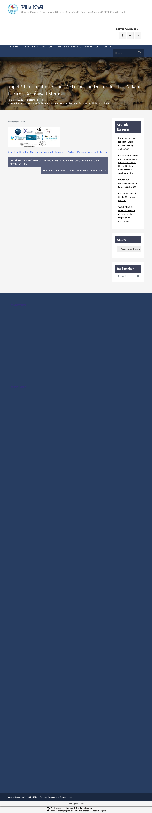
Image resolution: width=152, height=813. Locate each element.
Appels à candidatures (69, 47)
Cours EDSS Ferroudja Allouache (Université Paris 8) (127, 183)
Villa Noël (32, 7)
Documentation (91, 47)
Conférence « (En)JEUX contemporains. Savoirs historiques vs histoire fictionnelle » (55, 162)
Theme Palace (66, 797)
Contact (108, 47)
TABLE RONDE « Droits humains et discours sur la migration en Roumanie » (126, 214)
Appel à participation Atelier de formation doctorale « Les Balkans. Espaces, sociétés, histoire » (57, 152)
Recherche (30, 47)
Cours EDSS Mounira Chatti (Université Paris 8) (128, 197)
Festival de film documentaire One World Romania (74, 170)
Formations (46, 47)
